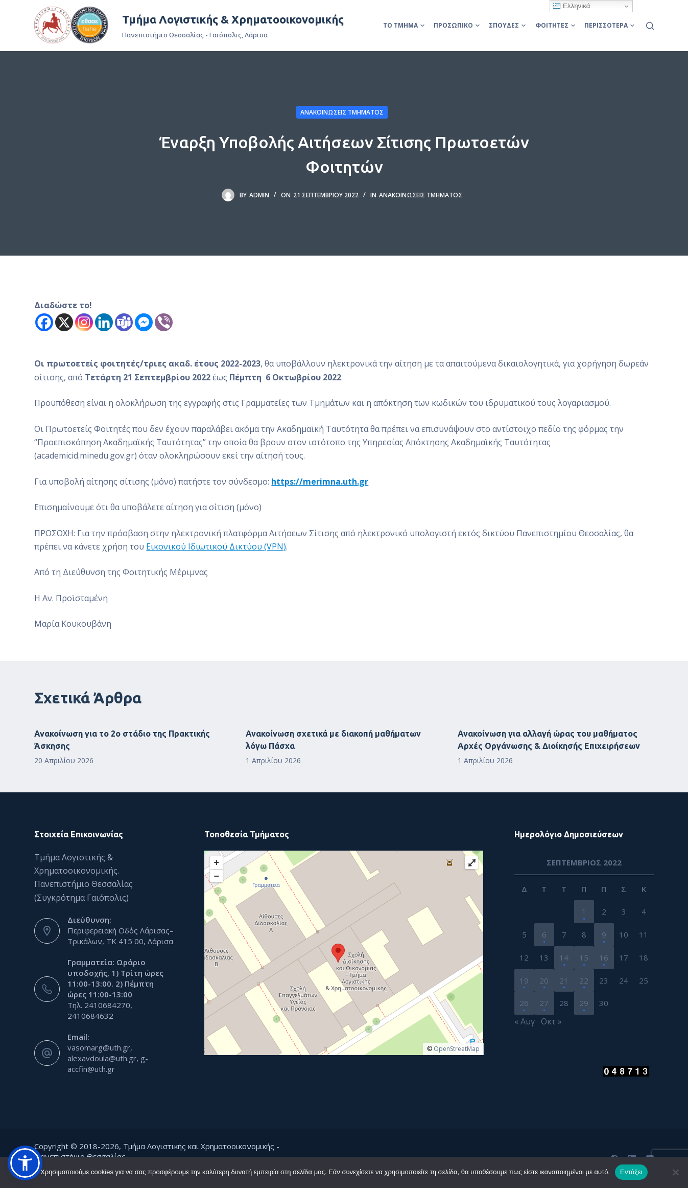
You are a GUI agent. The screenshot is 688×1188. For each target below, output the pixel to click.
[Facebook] (44, 322)
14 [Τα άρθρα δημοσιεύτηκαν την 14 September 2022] (563, 957)
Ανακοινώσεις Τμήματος (342, 112)
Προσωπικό (457, 25)
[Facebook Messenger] (144, 322)
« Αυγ (524, 1021)
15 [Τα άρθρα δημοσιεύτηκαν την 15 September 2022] (583, 957)
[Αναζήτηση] (650, 26)
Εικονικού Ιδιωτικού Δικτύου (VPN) (216, 546)
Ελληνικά (571, 6)
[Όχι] (675, 1172)
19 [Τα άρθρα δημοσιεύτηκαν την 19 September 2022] (524, 980)
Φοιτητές (555, 25)
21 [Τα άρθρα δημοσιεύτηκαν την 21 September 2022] (563, 980)
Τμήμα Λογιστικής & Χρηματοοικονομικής (233, 19)
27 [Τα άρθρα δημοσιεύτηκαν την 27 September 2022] (544, 1003)
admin (259, 195)
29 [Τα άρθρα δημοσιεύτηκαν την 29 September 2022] (583, 1003)
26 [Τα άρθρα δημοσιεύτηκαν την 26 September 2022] (524, 1003)
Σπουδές (507, 25)
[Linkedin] (104, 322)
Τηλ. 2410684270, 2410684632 (99, 1010)
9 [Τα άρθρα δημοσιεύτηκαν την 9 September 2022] (604, 934)
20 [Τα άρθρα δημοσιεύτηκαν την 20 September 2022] (544, 980)
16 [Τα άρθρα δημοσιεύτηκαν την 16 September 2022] (603, 957)
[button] (25, 1163)
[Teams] (124, 322)
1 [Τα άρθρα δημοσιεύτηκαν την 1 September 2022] (584, 911)
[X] (64, 322)
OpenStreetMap (457, 1048)
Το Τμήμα (403, 25)
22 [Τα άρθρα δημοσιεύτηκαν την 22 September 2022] (583, 980)
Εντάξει (631, 1172)
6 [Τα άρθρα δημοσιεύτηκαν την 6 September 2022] (544, 934)
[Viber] (164, 322)
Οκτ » (551, 1021)
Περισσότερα (609, 25)
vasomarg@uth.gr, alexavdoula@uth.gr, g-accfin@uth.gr (107, 1058)
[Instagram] (84, 322)
